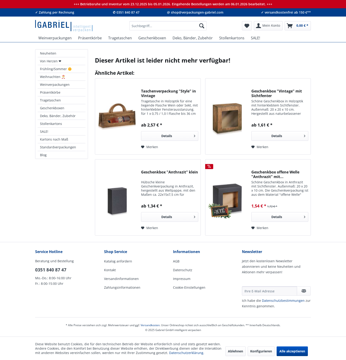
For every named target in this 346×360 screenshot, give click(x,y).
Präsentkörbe (50, 92)
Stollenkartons (51, 123)
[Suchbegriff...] (168, 25)
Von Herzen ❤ (50, 61)
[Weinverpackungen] (55, 38)
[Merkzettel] (247, 25)
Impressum (181, 278)
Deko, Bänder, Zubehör (58, 116)
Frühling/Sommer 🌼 (56, 69)
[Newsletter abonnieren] (304, 291)
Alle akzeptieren (292, 351)
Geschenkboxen (52, 108)
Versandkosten (150, 325)
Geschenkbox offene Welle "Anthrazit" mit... (275, 174)
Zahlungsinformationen (122, 287)
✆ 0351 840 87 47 (126, 12)
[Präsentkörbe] (90, 38)
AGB (176, 261)
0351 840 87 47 (50, 270)
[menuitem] (168, 25)
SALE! (44, 131)
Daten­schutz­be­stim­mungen (283, 300)
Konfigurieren (261, 351)
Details (178, 135)
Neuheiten (48, 53)
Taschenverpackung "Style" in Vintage (168, 93)
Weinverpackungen (55, 84)
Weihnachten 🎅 (52, 77)
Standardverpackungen (58, 147)
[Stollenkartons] (232, 38)
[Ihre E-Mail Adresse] (269, 291)
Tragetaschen (50, 100)
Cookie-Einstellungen (189, 287)
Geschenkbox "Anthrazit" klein (169, 172)
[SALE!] (255, 38)
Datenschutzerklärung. (186, 353)
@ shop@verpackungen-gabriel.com (195, 12)
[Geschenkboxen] (152, 38)
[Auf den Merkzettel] (149, 147)
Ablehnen (235, 351)
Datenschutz (182, 270)
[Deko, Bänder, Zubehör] (192, 38)
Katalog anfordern (118, 261)
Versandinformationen (121, 278)
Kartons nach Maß (54, 139)
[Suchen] (202, 25)
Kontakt (110, 270)
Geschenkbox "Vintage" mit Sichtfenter (276, 93)
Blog (43, 155)
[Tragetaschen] (120, 38)
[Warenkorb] (298, 25)
